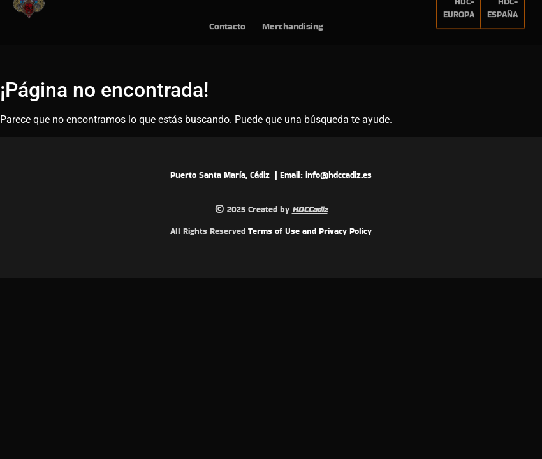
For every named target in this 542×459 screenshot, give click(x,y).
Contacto (227, 19)
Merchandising (292, 19)
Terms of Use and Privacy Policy (310, 231)
